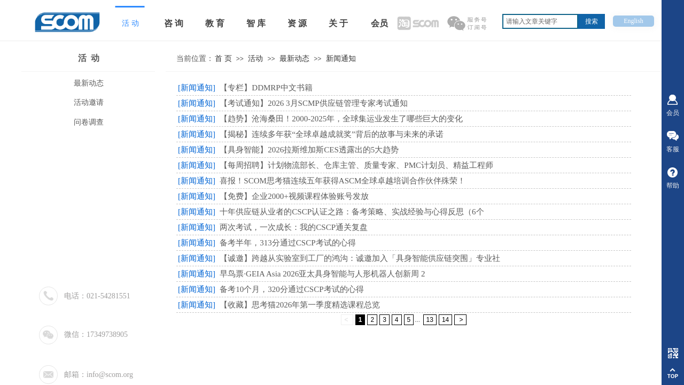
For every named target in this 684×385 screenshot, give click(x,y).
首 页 (223, 59)
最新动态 (294, 59)
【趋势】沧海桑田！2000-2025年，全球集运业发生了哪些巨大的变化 (341, 118)
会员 (379, 23)
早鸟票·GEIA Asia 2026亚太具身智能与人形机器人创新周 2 (322, 274)
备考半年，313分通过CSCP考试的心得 (287, 242)
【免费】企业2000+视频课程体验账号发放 (294, 196)
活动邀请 (89, 102)
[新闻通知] (196, 87)
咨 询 (173, 23)
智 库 (256, 23)
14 (445, 320)
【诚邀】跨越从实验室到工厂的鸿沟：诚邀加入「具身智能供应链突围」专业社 (360, 258)
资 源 (297, 23)
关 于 (338, 23)
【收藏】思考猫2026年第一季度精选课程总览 (300, 305)
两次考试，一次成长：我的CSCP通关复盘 (294, 227)
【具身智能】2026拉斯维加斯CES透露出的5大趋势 (309, 149)
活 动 (88, 58)
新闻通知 (341, 59)
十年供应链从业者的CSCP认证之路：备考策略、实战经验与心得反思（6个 (352, 211)
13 (429, 320)
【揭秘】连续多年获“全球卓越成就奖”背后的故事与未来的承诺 (331, 134)
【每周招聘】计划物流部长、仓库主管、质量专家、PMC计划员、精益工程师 (356, 165)
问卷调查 (89, 122)
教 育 (214, 23)
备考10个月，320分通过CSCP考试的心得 (291, 289)
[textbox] (540, 21)
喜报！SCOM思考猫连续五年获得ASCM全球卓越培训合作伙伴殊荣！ (342, 180)
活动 (255, 59)
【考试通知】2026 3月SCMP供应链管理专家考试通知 (313, 103)
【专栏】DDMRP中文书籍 (266, 87)
